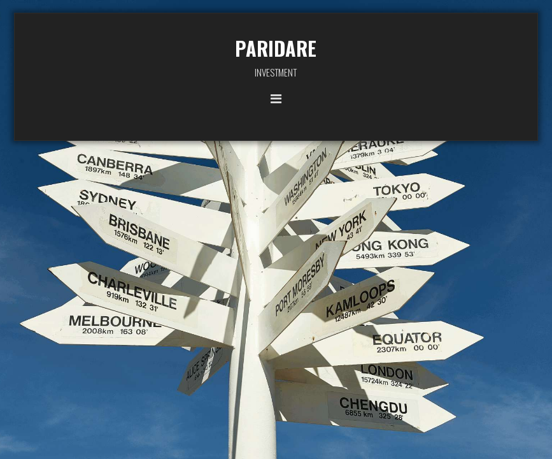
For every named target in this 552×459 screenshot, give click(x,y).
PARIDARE (275, 48)
